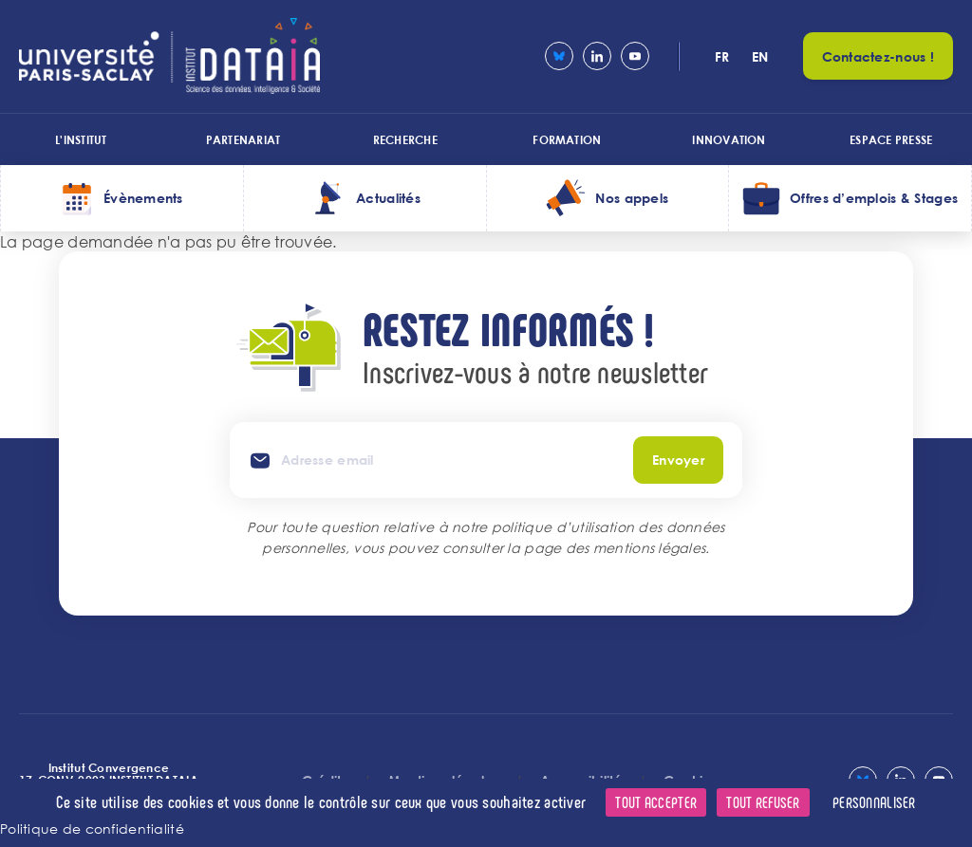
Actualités (388, 198)
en (760, 56)
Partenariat (243, 139)
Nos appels (631, 198)
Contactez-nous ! (878, 56)
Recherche (405, 139)
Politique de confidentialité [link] (92, 828)
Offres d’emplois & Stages (874, 198)
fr (722, 56)
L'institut (80, 139)
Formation (567, 139)
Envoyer (678, 459)
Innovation (728, 139)
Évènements (143, 198)
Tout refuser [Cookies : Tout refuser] (762, 802)
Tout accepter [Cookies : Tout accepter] (656, 802)
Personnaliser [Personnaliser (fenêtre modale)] (874, 802)
